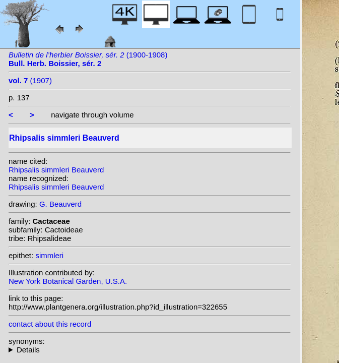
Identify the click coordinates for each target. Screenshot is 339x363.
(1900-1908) (88, 59)
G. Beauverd (60, 204)
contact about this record (50, 324)
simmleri (49, 255)
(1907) (30, 80)
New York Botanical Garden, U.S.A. (68, 281)
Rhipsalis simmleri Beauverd (56, 169)
